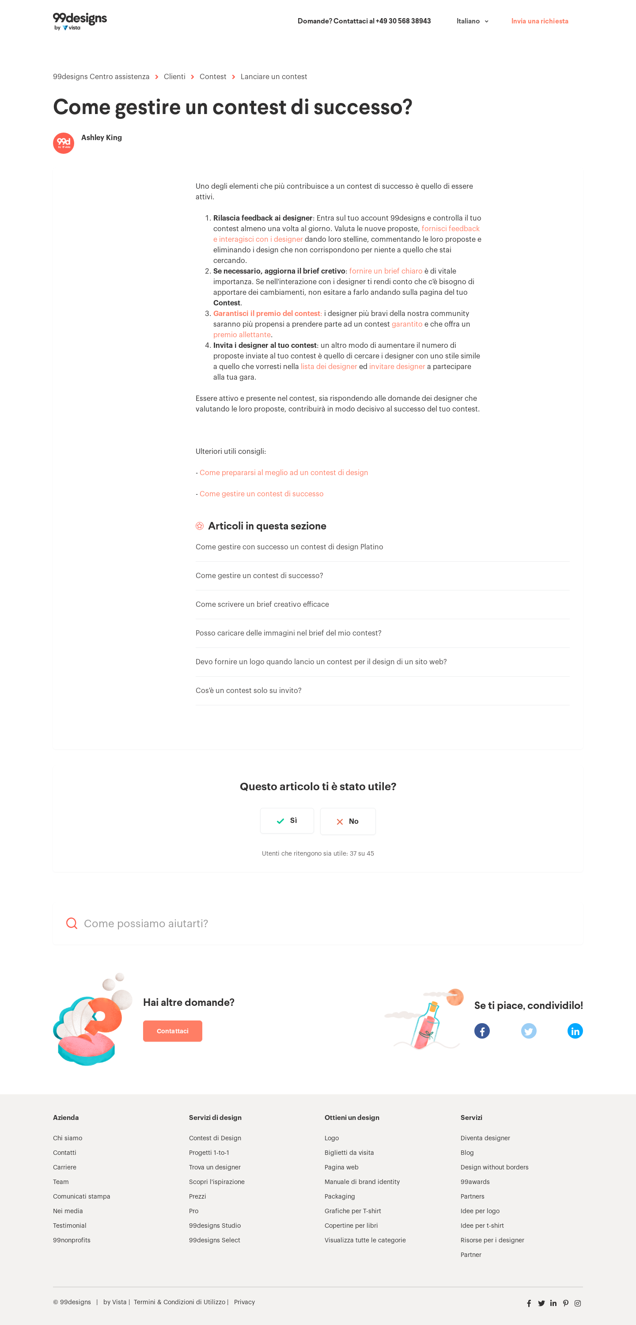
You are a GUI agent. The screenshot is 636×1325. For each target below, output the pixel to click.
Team (61, 1181)
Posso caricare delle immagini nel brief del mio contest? (289, 633)
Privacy (244, 1301)
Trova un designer (215, 1166)
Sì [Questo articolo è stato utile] (292, 820)
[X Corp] (529, 1030)
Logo (332, 1137)
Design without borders (495, 1166)
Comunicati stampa (81, 1195)
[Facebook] (482, 1030)
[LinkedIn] (575, 1030)
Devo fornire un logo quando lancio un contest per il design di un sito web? (321, 662)
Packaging (340, 1195)
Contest (213, 76)
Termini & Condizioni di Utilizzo (179, 1301)
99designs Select (214, 1239)
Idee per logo (480, 1210)
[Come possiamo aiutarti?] (318, 922)
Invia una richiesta (539, 21)
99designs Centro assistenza (101, 76)
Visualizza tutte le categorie (365, 1239)
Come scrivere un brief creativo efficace (262, 604)
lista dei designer (329, 366)
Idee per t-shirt (482, 1225)
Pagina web (342, 1166)
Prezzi (197, 1195)
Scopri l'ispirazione (217, 1181)
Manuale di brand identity (362, 1181)
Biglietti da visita (349, 1152)
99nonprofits (72, 1239)
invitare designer (397, 366)
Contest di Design (215, 1137)
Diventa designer (485, 1137)
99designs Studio (215, 1225)
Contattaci (173, 1030)
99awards (475, 1181)
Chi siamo (67, 1137)
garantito (407, 324)
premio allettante (242, 335)
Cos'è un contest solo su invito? (249, 690)
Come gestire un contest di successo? (259, 575)
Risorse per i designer (492, 1239)
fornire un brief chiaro (386, 271)
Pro (193, 1210)
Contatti (64, 1152)
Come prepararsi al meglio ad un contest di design (284, 472)
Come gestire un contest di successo (262, 494)
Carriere (64, 1166)
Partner (471, 1254)
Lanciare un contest (274, 76)
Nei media (68, 1210)
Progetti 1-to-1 (209, 1152)
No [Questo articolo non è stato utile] (355, 820)
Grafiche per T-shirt (353, 1210)
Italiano (468, 21)
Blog (467, 1152)
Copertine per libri (351, 1225)
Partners (473, 1195)
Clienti (175, 76)
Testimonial (70, 1225)
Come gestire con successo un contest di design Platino (289, 547)
